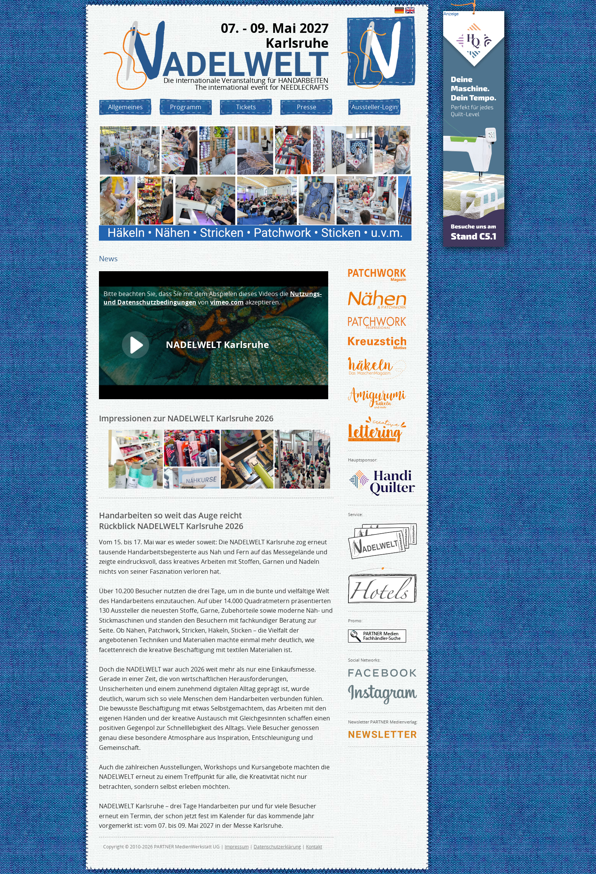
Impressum (237, 846)
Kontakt (314, 846)
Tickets (246, 107)
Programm (185, 107)
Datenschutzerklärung (277, 846)
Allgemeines (125, 107)
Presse (306, 107)
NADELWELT (245, 64)
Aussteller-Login (374, 107)
